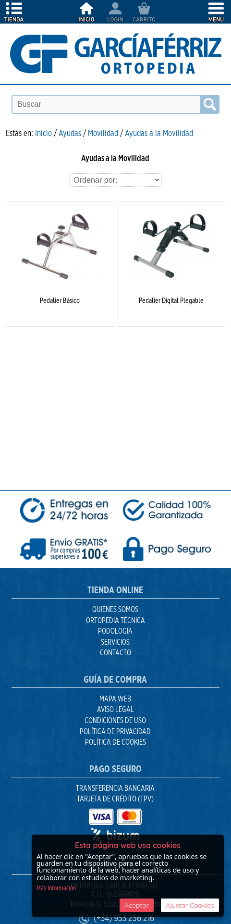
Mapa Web (115, 699)
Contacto (115, 653)
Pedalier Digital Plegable (171, 300)
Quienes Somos (115, 609)
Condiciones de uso (115, 720)
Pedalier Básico (60, 300)
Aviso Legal (115, 709)
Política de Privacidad (115, 732)
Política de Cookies (115, 742)
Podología (115, 631)
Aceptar (136, 905)
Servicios (115, 642)
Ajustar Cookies (190, 905)
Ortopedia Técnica (115, 620)
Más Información (56, 888)
